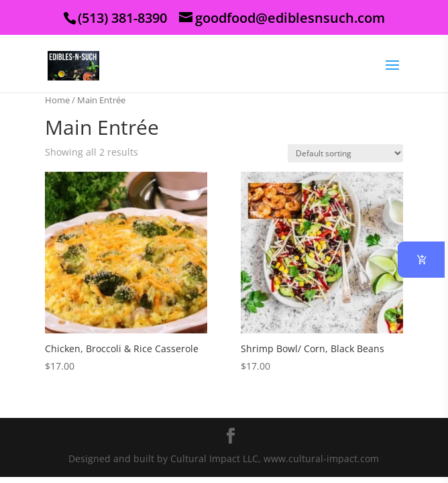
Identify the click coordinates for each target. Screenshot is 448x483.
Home (57, 100)
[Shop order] (345, 153)
